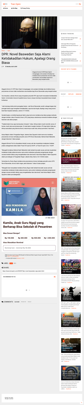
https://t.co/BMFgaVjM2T (13, 256)
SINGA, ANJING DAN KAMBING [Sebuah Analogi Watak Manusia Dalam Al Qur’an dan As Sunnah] (70, 240)
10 (64, 368)
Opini (8, 50)
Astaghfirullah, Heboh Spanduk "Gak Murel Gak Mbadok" (70, 269)
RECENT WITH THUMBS (68, 69)
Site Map (14, 8)
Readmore (68, 145)
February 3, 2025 (20, 258)
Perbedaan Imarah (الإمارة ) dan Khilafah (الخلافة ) (70, 160)
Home (5, 8)
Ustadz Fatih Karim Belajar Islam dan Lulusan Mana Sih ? (69, 132)
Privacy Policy (25, 8)
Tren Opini (16, 4)
